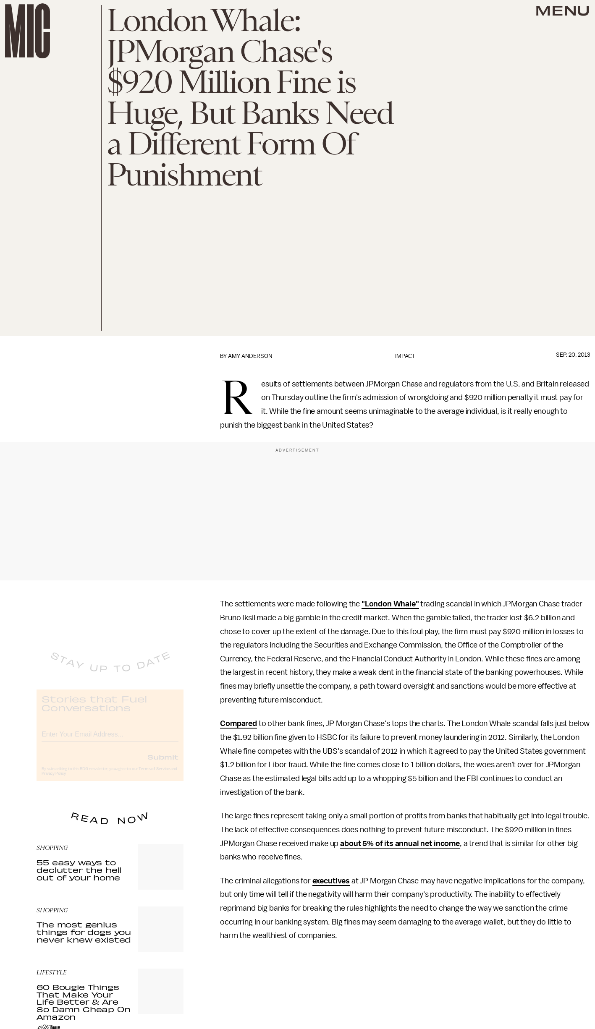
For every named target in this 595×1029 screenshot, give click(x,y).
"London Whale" (390, 604)
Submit (162, 763)
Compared (238, 723)
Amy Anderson (250, 356)
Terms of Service (154, 775)
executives (331, 881)
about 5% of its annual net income (400, 843)
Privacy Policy (54, 780)
